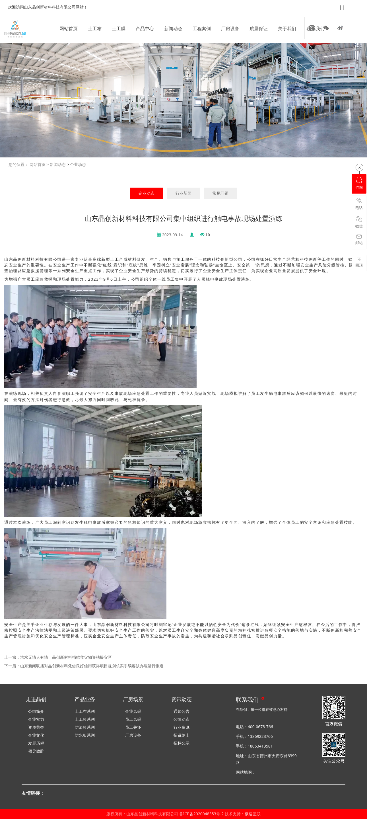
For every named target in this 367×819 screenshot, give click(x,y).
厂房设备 (230, 28)
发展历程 (36, 743)
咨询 (359, 183)
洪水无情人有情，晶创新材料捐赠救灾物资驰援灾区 (66, 657)
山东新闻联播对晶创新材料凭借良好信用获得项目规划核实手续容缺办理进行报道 (92, 665)
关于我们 (287, 28)
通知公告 (181, 711)
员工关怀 (133, 727)
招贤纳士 (181, 735)
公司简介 (36, 711)
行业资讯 (181, 727)
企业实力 (36, 719)
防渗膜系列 (85, 727)
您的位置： (18, 164)
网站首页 (68, 28)
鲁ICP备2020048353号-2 (201, 813)
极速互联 (253, 813)
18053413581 (260, 746)
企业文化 (36, 735)
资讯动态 (181, 699)
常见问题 (220, 193)
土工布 (95, 28)
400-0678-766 (260, 726)
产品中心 (145, 28)
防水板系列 (85, 735)
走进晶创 (36, 699)
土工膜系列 (85, 719)
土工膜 (118, 28)
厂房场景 (133, 699)
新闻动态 (173, 28)
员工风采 (133, 719)
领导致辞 (36, 751)
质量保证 (259, 28)
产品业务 (85, 699)
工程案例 (202, 28)
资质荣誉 (36, 727)
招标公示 (181, 743)
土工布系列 (85, 711)
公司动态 (181, 719)
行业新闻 (183, 193)
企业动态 (77, 164)
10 (207, 234)
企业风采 (133, 711)
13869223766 (260, 736)
